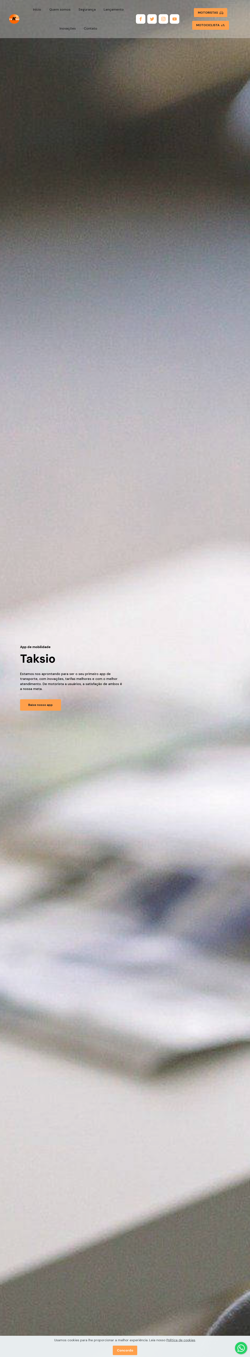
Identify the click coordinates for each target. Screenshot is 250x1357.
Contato (90, 28)
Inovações (68, 28)
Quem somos (60, 9)
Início (37, 9)
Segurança (87, 9)
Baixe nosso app (40, 705)
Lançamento (114, 9)
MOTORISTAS (210, 13)
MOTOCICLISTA (210, 25)
